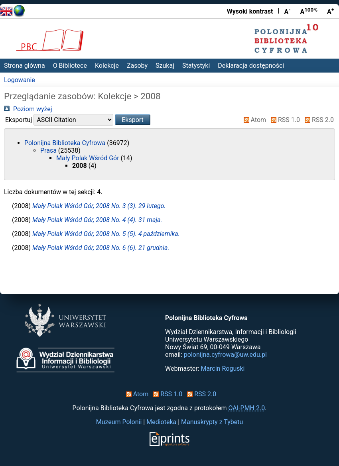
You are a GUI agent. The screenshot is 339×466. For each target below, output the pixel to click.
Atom (253, 120)
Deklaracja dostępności (251, 65)
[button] (132, 119)
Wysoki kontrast (250, 11)
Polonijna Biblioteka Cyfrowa (65, 143)
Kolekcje (107, 65)
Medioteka (161, 422)
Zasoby (137, 65)
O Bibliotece (70, 65)
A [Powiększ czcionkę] (330, 11)
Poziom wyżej (28, 109)
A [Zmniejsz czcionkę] (287, 11)
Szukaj (165, 65)
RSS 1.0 (284, 120)
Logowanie (19, 80)
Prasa (49, 150)
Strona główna (24, 65)
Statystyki (196, 65)
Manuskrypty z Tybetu (212, 422)
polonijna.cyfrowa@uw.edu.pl (225, 354)
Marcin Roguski (222, 368)
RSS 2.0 (318, 120)
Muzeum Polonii (119, 422)
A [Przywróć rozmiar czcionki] (308, 11)
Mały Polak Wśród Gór (88, 158)
